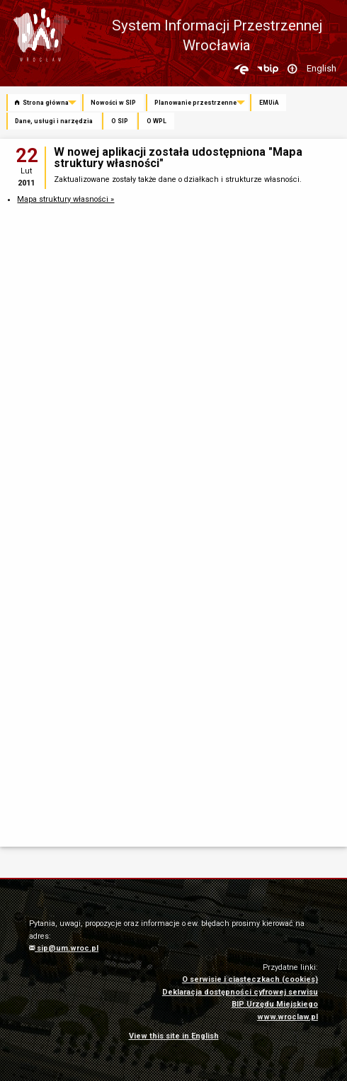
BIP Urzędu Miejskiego (275, 1004)
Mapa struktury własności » (65, 199)
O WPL (156, 121)
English (321, 68)
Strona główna (42, 102)
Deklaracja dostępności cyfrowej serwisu (240, 992)
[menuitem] (44, 103)
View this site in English (174, 1036)
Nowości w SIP (113, 102)
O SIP (119, 121)
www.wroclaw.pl (287, 1017)
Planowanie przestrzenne (195, 102)
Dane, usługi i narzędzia (54, 121)
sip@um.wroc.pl (63, 948)
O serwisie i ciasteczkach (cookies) (250, 979)
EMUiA (268, 102)
